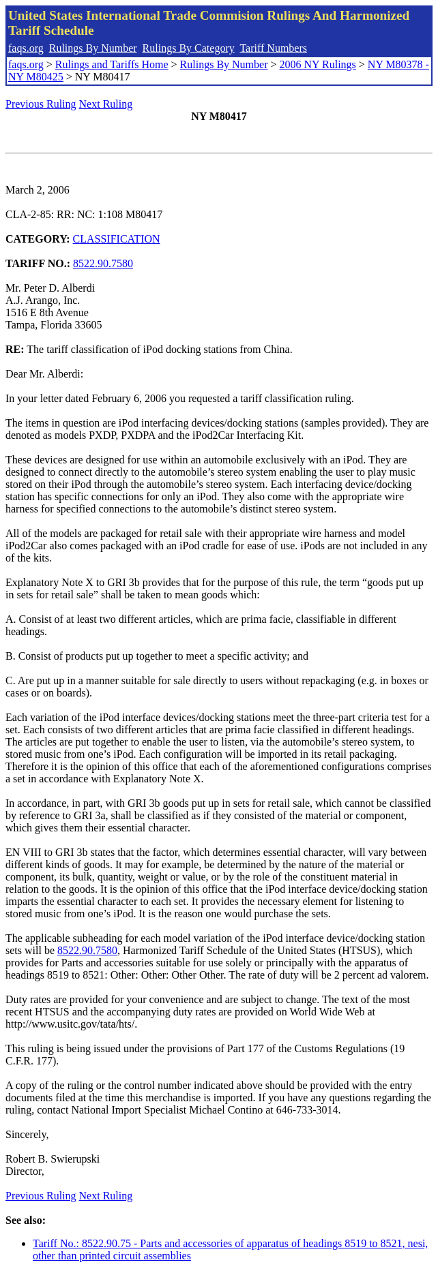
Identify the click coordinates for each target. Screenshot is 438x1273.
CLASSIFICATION (116, 239)
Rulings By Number (93, 48)
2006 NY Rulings (318, 64)
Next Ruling (106, 104)
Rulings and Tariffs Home (112, 64)
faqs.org (26, 48)
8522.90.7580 (103, 263)
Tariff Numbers (273, 48)
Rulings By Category (189, 48)
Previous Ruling (40, 104)
